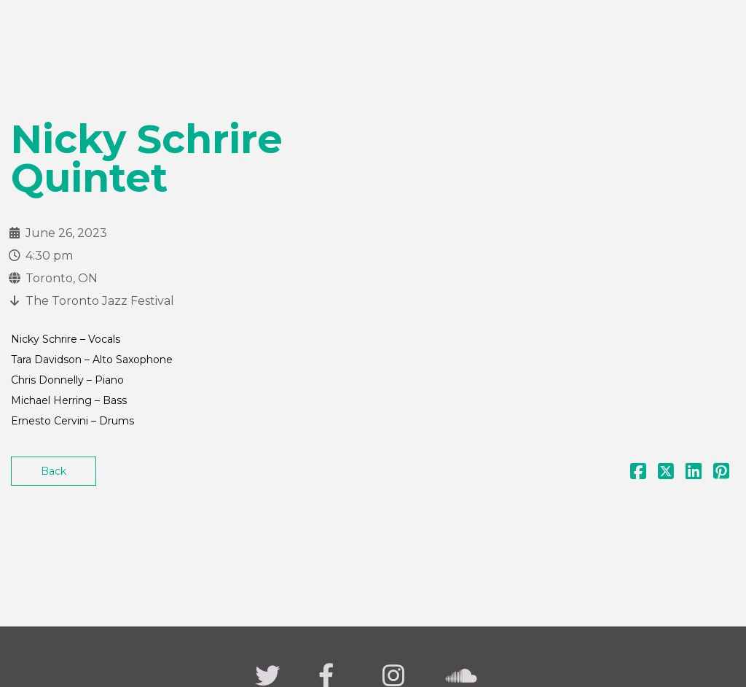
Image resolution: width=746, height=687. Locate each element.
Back (53, 471)
